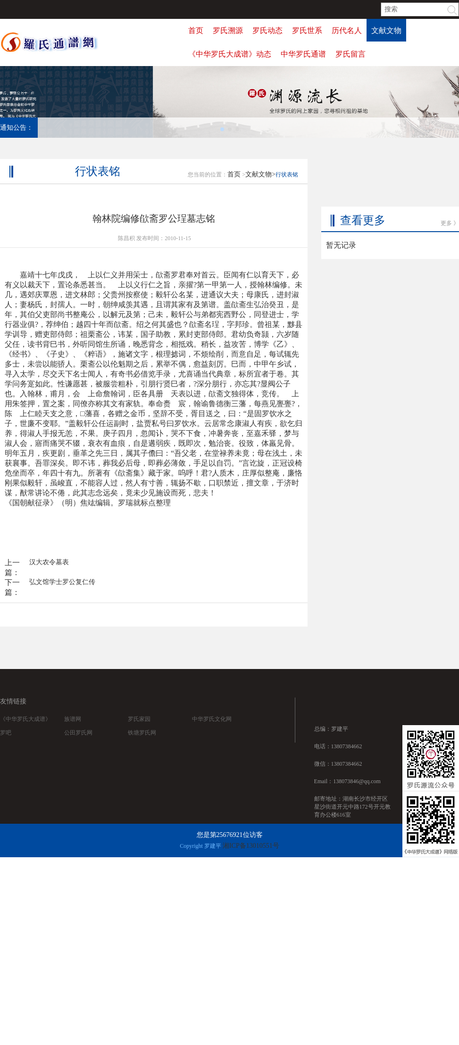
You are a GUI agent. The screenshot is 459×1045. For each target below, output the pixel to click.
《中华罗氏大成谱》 (25, 728)
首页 (195, 30)
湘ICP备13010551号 (251, 845)
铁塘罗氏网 (142, 742)
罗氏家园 (139, 728)
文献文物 (386, 30)
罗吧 (5, 742)
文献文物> (260, 188)
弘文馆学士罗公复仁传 (62, 595)
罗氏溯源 (228, 30)
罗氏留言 (350, 54)
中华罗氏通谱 (303, 54)
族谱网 (72, 728)
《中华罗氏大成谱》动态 (229, 54)
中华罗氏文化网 (212, 728)
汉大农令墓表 (49, 575)
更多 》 (450, 202)
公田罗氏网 (78, 742)
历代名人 (347, 30)
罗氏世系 (307, 30)
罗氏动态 (267, 30)
